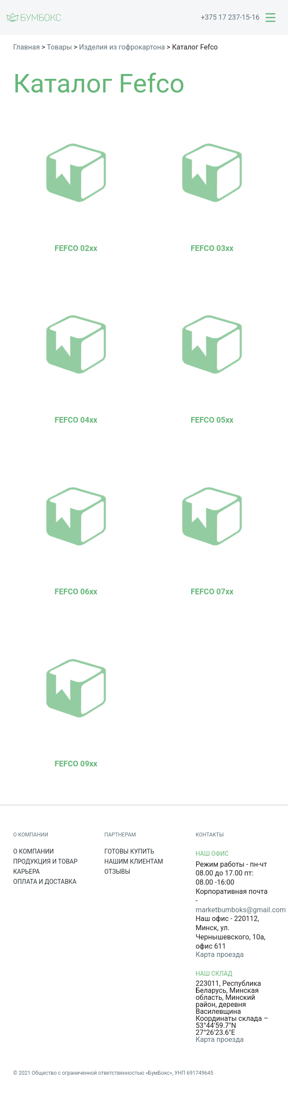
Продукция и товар (45, 861)
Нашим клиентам (133, 861)
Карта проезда (220, 954)
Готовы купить (129, 851)
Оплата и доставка (45, 881)
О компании (33, 851)
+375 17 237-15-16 (230, 17)
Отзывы (117, 871)
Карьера (26, 871)
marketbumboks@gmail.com (241, 910)
